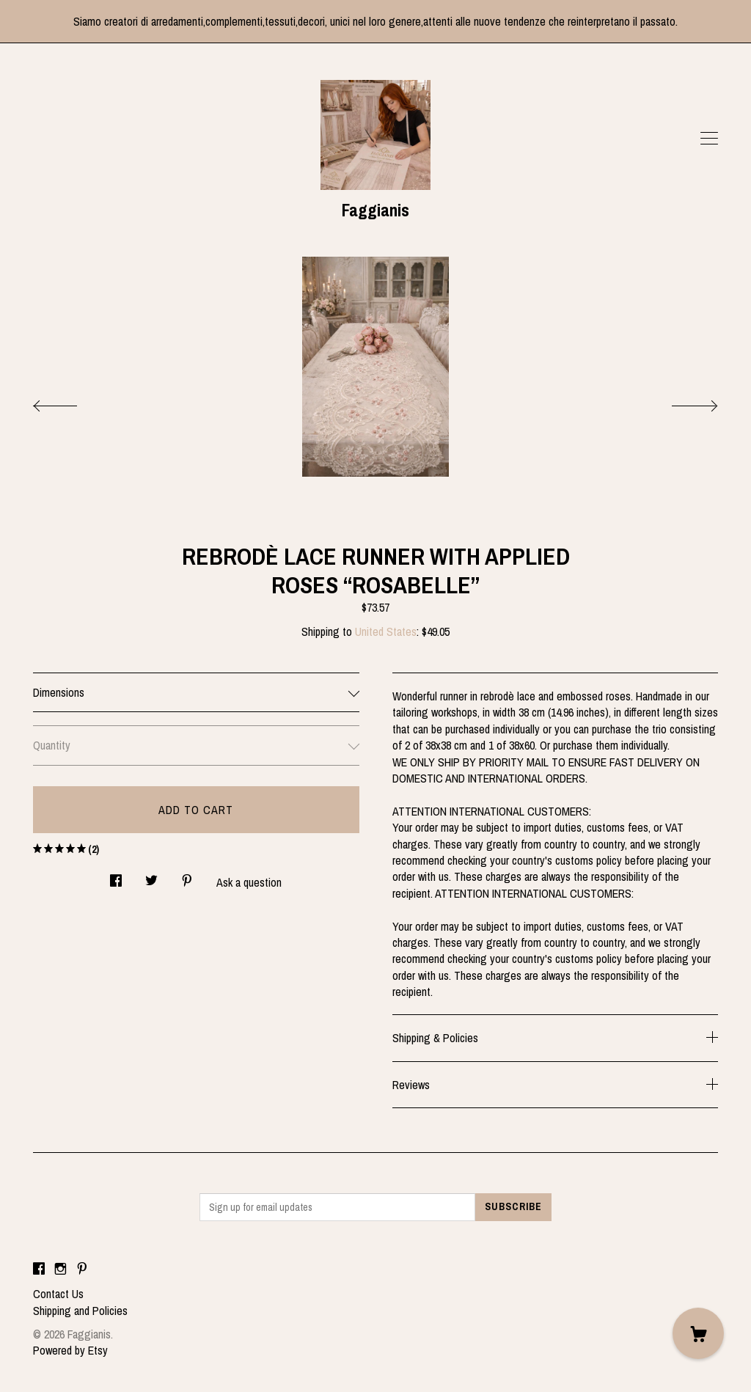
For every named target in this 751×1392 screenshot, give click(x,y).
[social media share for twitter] (151, 876)
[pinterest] (82, 1269)
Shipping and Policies (80, 1311)
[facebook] (39, 1269)
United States (386, 631)
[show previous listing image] (69, 402)
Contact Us (58, 1294)
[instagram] (60, 1269)
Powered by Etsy (70, 1350)
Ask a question (249, 882)
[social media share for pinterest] (187, 876)
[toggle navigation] (709, 138)
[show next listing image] (681, 402)
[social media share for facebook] (116, 876)
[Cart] (698, 1333)
